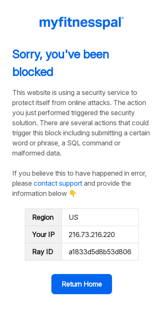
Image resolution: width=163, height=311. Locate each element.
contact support (58, 183)
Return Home (81, 284)
